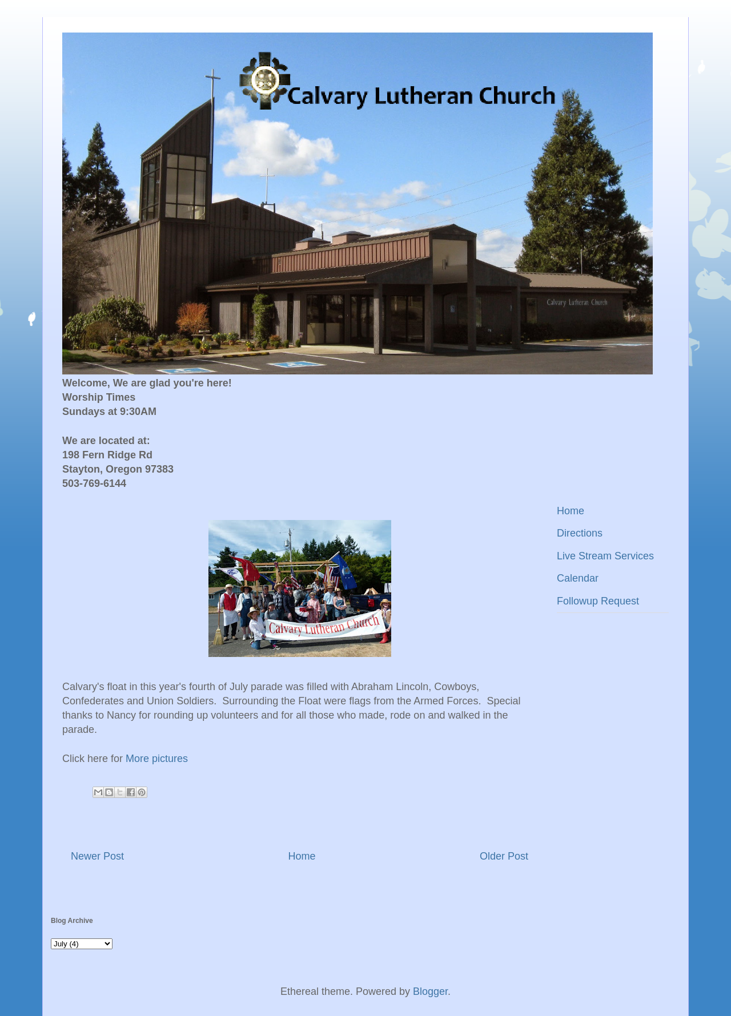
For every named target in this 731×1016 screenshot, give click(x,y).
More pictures (157, 758)
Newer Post (97, 856)
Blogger (430, 991)
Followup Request (598, 601)
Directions (580, 533)
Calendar (578, 578)
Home (301, 856)
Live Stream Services (605, 556)
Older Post (504, 856)
